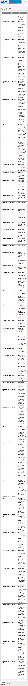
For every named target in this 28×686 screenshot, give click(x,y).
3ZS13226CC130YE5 (6, 216)
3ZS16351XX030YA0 (6, 335)
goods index (8, 683)
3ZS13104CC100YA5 (6, 14)
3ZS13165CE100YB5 (6, 188)
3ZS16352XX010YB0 (6, 348)
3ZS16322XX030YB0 (6, 265)
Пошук (24, 5)
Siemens (14, 14)
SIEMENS (14, 21)
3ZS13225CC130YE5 (6, 202)
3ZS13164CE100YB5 (6, 172)
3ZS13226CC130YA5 (6, 209)
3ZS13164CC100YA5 (6, 164)
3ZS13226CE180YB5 (6, 229)
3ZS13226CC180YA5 (6, 222)
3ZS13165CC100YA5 (6, 180)
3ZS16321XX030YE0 (6, 259)
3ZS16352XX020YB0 (6, 362)
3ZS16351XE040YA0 (6, 320)
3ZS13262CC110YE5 (6, 245)
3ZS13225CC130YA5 (6, 195)
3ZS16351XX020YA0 (6, 328)
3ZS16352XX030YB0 (6, 375)
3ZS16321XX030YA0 (6, 252)
